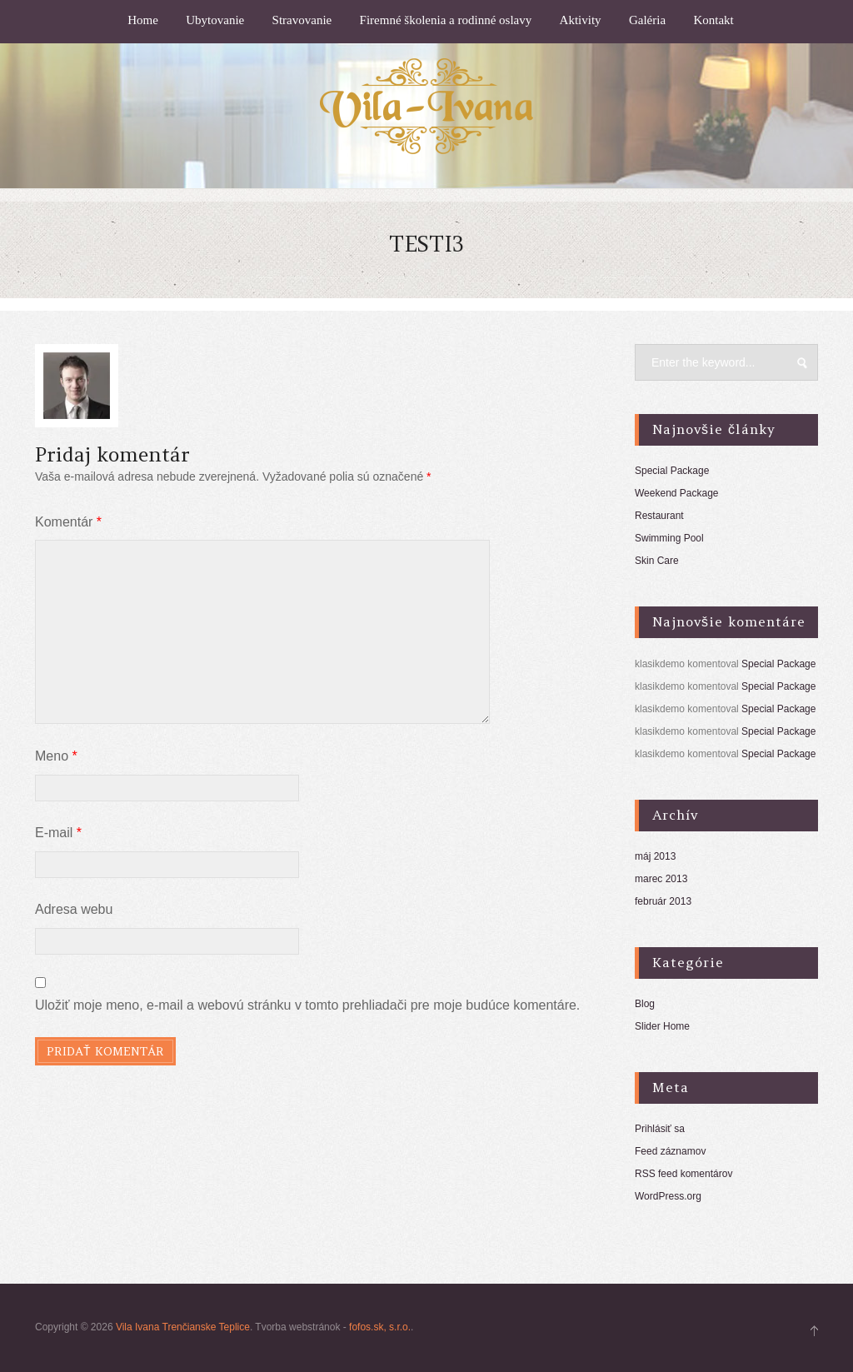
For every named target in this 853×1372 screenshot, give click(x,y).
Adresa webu (73, 909)
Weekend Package (677, 493)
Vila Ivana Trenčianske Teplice (183, 1327)
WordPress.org (668, 1196)
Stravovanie (302, 20)
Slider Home (662, 1026)
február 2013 (663, 901)
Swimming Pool (669, 538)
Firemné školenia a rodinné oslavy (446, 20)
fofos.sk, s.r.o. (380, 1327)
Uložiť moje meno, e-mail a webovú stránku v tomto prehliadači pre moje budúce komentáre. (307, 1005)
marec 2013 (661, 879)
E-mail (58, 833)
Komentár (68, 522)
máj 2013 (655, 856)
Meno (56, 756)
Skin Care (657, 560)
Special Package (672, 470)
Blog (645, 1004)
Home (142, 20)
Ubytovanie (215, 20)
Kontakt (713, 20)
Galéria (647, 20)
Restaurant (659, 515)
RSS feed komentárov (683, 1174)
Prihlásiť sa (660, 1129)
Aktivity (580, 20)
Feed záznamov (670, 1151)
